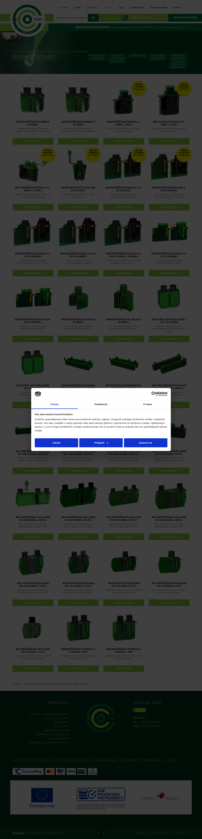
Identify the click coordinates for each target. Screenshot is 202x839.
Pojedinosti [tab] (101, 404)
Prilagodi (101, 442)
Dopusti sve (145, 442)
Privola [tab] (54, 404)
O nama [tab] (147, 404)
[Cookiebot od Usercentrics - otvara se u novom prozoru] (153, 394)
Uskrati (56, 442)
